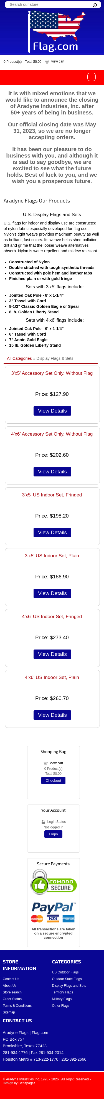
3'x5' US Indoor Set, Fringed (52, 495)
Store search (12, 992)
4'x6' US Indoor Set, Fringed (52, 616)
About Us (9, 986)
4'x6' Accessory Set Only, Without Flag (52, 434)
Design (8, 1083)
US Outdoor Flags (65, 972)
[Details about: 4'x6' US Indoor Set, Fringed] (52, 654)
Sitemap (9, 1012)
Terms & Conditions (17, 1006)
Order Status (12, 999)
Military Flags (62, 999)
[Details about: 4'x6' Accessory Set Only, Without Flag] (52, 471)
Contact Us (11, 979)
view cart (57, 61)
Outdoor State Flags (67, 979)
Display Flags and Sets (69, 986)
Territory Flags (62, 992)
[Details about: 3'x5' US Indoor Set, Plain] (52, 593)
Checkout (53, 780)
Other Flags (61, 1006)
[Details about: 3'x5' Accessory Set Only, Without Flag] (52, 411)
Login (53, 834)
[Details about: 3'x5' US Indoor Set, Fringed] (52, 532)
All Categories (19, 358)
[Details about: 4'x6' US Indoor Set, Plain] (52, 715)
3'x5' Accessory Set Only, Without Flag (52, 373)
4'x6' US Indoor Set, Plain (52, 677)
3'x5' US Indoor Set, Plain (52, 555)
